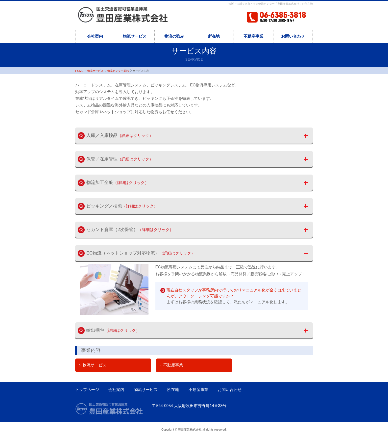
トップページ (87, 389)
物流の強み (174, 36)
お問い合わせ (293, 36)
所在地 (214, 36)
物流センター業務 (118, 70)
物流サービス (134, 36)
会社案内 (95, 36)
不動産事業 (253, 36)
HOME (79, 70)
